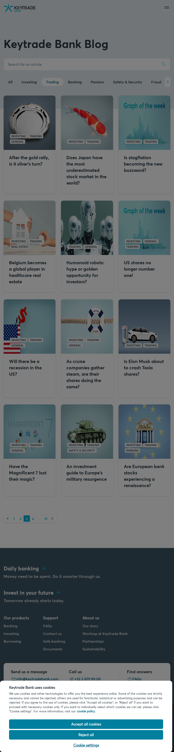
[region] (86, 716)
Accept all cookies (86, 724)
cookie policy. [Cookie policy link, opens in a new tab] (86, 711)
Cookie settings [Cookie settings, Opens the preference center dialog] (86, 745)
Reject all (86, 734)
